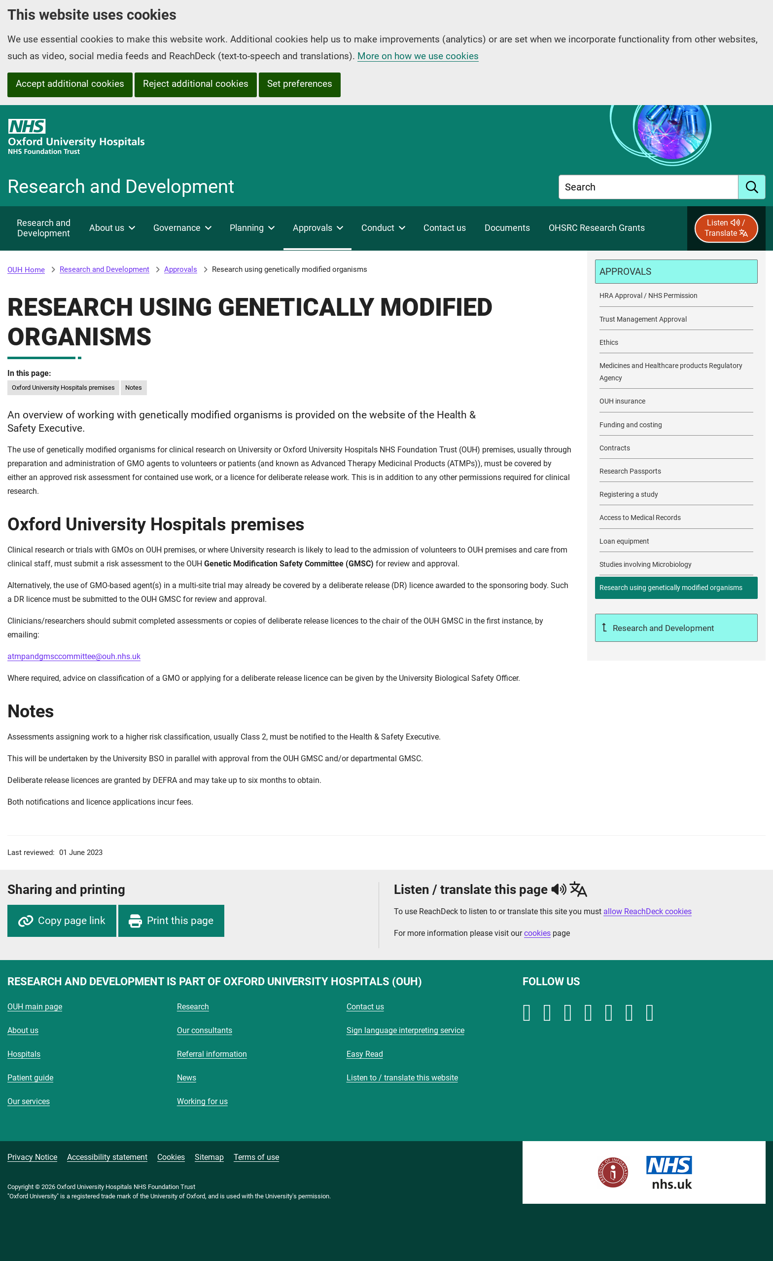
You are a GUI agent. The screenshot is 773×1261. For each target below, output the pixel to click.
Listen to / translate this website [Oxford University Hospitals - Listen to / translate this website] (402, 1077)
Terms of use (256, 1157)
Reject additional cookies (195, 83)
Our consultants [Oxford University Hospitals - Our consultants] (204, 1030)
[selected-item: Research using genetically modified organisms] (676, 588)
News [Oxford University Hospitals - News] (186, 1077)
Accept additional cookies (70, 83)
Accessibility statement (107, 1157)
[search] (752, 187)
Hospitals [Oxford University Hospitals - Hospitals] (23, 1054)
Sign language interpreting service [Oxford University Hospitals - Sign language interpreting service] (405, 1030)
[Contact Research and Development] (444, 228)
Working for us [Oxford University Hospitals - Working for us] (202, 1101)
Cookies (171, 1157)
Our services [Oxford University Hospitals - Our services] (28, 1101)
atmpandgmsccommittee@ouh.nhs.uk (74, 656)
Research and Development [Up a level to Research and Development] (662, 628)
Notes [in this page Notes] (133, 387)
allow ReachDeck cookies (647, 912)
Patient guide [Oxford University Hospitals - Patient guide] (30, 1077)
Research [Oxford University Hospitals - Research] (193, 1006)
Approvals (180, 269)
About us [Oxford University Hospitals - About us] (22, 1030)
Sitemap (209, 1157)
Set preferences (299, 83)
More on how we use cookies (418, 56)
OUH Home (26, 269)
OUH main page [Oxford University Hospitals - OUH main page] (34, 1006)
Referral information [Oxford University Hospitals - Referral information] (212, 1054)
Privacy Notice (32, 1157)
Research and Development (104, 269)
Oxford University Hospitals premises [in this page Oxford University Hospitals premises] (63, 387)
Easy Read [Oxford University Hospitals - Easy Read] (365, 1054)
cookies (537, 933)
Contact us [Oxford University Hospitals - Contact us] (365, 1006)
